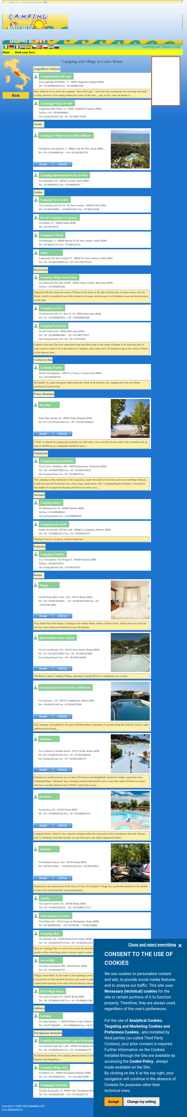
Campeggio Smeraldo (53, 1085)
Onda (43, 253)
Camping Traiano (51, 367)
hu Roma (45, 796)
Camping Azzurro (51, 308)
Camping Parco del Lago (55, 76)
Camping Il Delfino (52, 554)
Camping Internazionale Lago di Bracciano (67, 1040)
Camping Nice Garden (54, 200)
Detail (43, 164)
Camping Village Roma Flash (58, 277)
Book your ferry (25, 52)
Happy (44, 585)
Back (16, 95)
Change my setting (141, 1102)
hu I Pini (45, 405)
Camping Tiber (49, 933)
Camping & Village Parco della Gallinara (65, 135)
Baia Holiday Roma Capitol (57, 638)
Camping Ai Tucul (51, 235)
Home (6, 52)
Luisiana (45, 1016)
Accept (113, 1102)
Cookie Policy (142, 1061)
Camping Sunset (50, 502)
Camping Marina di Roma (56, 461)
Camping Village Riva (54, 1067)
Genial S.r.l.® (36, 1106)
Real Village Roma (51, 991)
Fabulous (45, 739)
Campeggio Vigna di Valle (56, 103)
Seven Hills (47, 960)
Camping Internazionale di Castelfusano (65, 687)
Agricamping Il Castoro (55, 916)
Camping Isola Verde (53, 524)
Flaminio (45, 849)
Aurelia (44, 898)
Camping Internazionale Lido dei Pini (63, 175)
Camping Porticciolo (53, 326)
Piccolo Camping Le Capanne (58, 217)
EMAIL (63, 164)
